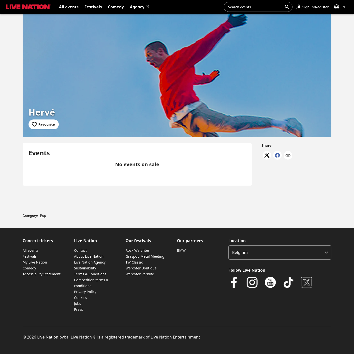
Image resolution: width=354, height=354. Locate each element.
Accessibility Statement (41, 274)
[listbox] (280, 252)
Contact (80, 250)
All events (30, 250)
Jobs (77, 303)
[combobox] (255, 6)
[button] (313, 7)
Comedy (29, 268)
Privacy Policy (85, 291)
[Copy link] (288, 155)
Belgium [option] (240, 252)
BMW (181, 250)
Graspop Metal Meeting (145, 256)
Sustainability (85, 268)
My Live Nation (35, 262)
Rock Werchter (137, 250)
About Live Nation (88, 256)
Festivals (30, 256)
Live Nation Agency (89, 262)
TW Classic (134, 262)
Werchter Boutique (141, 268)
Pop (43, 216)
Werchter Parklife (140, 274)
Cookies (80, 297)
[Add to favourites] (44, 124)
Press (78, 309)
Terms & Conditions (90, 274)
